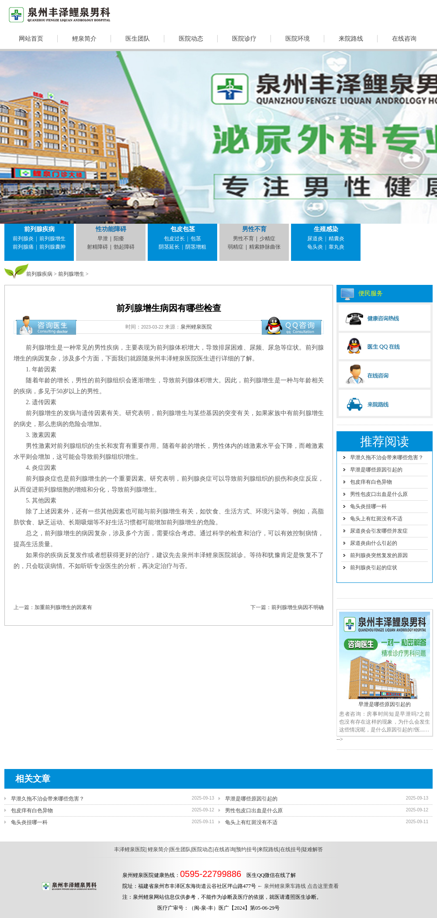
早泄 (102, 239)
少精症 (267, 239)
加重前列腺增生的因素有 (63, 607)
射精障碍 (97, 247)
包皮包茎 (182, 229)
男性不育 (254, 229)
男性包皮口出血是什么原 (379, 494)
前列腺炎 (23, 239)
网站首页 (31, 38)
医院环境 (297, 38)
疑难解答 (312, 849)
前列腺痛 (23, 247)
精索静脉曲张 (265, 247)
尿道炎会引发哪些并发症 (379, 531)
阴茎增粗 (195, 247)
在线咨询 (404, 38)
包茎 (196, 239)
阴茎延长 (169, 247)
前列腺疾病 (39, 229)
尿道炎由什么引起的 (373, 543)
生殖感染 (326, 229)
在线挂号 (290, 849)
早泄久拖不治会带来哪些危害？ (386, 457)
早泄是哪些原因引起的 (376, 470)
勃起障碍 (124, 247)
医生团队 (137, 38)
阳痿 (119, 239)
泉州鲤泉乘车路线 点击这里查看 (301, 886)
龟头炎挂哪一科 (368, 506)
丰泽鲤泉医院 (130, 849)
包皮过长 (174, 239)
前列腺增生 (52, 239)
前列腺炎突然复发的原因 (379, 555)
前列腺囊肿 (52, 247)
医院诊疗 (244, 38)
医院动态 (191, 38)
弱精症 (235, 247)
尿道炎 (315, 239)
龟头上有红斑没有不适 (376, 519)
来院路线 (351, 38)
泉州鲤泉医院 (196, 327)
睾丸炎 (336, 247)
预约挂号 (246, 849)
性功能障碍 (111, 229)
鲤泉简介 (84, 38)
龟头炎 (315, 247)
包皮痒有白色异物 (371, 482)
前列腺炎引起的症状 (373, 568)
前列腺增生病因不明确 (297, 607)
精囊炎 (336, 239)
